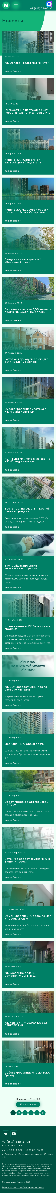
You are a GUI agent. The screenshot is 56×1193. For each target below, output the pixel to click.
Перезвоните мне (12, 1145)
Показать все (28, 1104)
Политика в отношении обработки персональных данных (23, 1187)
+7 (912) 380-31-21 (42, 8)
